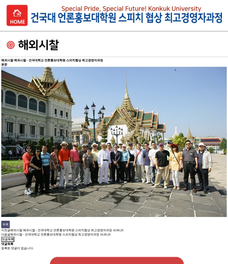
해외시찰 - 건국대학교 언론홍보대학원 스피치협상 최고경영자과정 (54, 234)
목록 (6, 224)
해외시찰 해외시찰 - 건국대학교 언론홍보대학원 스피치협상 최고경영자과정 (61, 230)
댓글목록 (8, 239)
